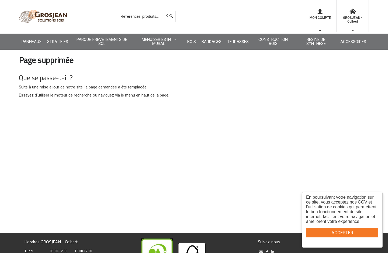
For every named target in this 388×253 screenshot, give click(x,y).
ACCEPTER (342, 232)
